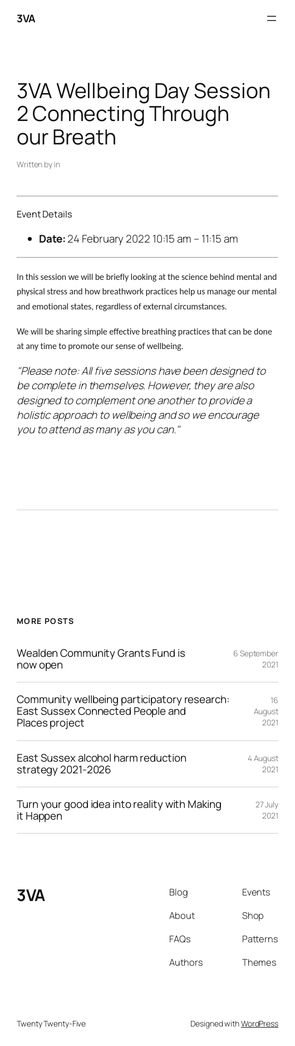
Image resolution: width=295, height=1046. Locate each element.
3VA (26, 18)
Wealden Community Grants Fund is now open (101, 659)
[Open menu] (271, 18)
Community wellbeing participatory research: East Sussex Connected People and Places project (123, 711)
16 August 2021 (266, 711)
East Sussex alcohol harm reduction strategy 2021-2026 (101, 764)
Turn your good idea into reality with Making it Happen (119, 810)
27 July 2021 (266, 810)
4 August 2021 (263, 763)
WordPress (259, 1023)
